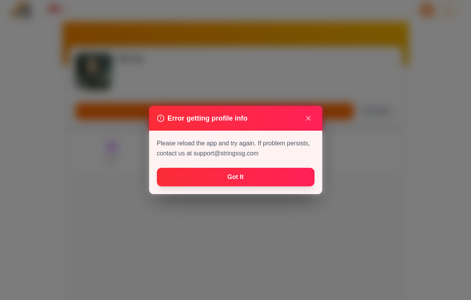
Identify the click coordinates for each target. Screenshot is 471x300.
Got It (236, 177)
